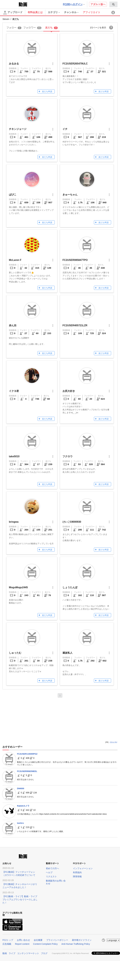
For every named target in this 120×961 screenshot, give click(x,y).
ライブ (12, 953)
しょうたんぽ (70, 587)
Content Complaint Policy (45, 944)
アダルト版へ (97, 4)
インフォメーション (83, 868)
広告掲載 (6, 944)
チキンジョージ (17, 129)
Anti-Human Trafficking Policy (75, 944)
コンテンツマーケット (28, 953)
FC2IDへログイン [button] (74, 4)
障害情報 (77, 876)
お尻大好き (68, 391)
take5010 (14, 456)
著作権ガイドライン (82, 940)
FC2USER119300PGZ (27, 754)
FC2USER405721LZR (74, 325)
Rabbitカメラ (23, 806)
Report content (22, 944)
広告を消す (114, 742)
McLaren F (15, 260)
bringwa (13, 521)
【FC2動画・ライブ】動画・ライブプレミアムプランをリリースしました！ (20, 899)
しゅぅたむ (15, 652)
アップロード (12, 12)
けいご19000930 (71, 521)
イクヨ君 (14, 391)
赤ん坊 (12, 325)
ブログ (44, 953)
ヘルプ (49, 872)
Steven (5, 19)
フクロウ (67, 456)
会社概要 (38, 940)
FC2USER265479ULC (75, 63)
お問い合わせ (23, 940)
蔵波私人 (67, 652)
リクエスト (51, 876)
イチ (65, 129)
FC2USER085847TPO (75, 260)
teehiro (20, 823)
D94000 (20, 788)
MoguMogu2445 (18, 587)
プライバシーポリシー (57, 940)
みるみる (14, 63)
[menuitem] (113, 4)
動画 (4, 953)
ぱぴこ (12, 194)
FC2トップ (7, 940)
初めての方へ (52, 868)
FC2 (10, 4)
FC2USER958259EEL (27, 771)
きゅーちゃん (70, 194)
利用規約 (77, 872)
